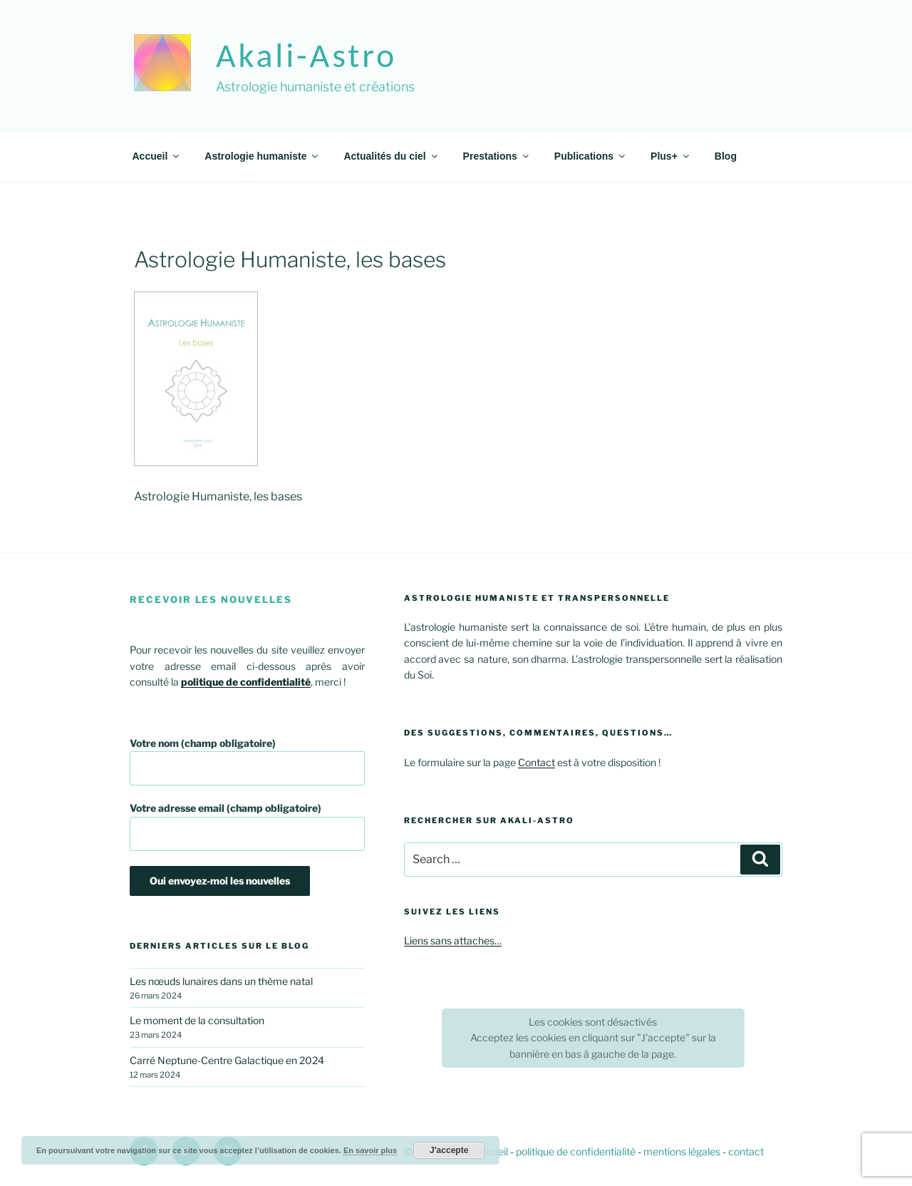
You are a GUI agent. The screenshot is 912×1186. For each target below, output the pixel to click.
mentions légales (681, 1151)
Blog (726, 156)
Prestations (497, 156)
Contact (536, 762)
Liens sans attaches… (453, 940)
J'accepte (449, 1150)
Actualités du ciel (391, 156)
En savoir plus (370, 1150)
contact (746, 1151)
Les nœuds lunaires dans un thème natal (221, 981)
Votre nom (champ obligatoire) (247, 761)
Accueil (157, 156)
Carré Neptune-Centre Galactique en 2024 (227, 1060)
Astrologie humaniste (262, 156)
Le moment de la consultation (197, 1020)
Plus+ (671, 156)
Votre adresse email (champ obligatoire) (247, 826)
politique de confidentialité (576, 1151)
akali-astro (306, 55)
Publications (590, 156)
